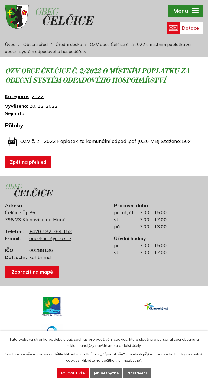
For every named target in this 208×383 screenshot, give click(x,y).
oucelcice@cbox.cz (50, 238)
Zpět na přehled (28, 162)
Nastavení (137, 373)
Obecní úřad (35, 44)
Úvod (10, 44)
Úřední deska (69, 44)
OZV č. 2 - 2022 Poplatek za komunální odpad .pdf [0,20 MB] (90, 141)
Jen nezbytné (106, 373)
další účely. (131, 345)
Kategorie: (17, 96)
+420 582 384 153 (50, 231)
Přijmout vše (73, 373)
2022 (38, 96)
